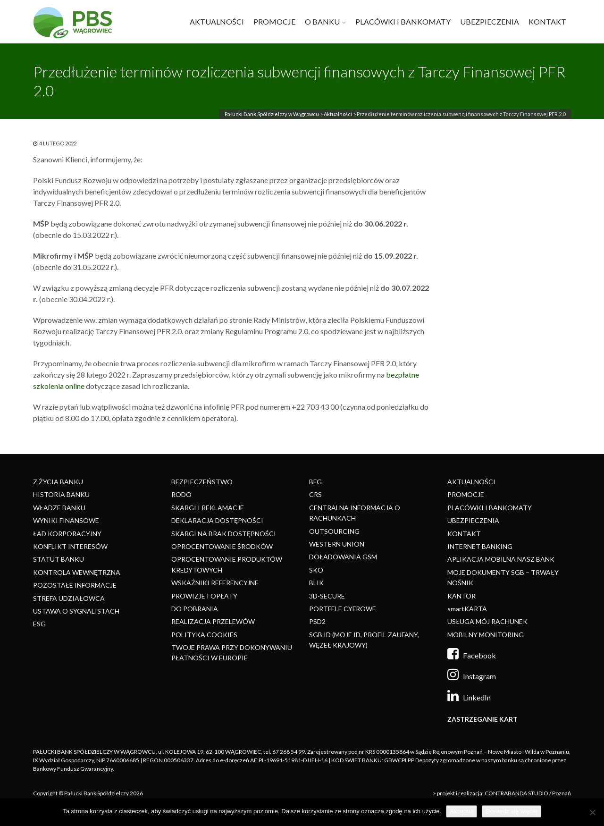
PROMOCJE (274, 21)
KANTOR (461, 596)
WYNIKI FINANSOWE (66, 520)
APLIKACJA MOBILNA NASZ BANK (500, 559)
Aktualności (338, 114)
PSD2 (317, 621)
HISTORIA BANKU (61, 494)
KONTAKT (547, 21)
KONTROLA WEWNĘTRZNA (76, 572)
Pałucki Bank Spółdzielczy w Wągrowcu (272, 114)
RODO (181, 494)
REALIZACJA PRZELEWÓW (213, 621)
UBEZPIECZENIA (489, 21)
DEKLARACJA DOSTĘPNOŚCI (217, 520)
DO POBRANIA (194, 609)
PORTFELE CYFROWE (342, 609)
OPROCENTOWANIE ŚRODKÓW (222, 546)
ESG (39, 624)
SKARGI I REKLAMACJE (207, 508)
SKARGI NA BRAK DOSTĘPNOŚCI (223, 534)
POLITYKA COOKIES (204, 635)
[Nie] (592, 812)
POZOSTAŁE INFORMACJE (75, 585)
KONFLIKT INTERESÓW (70, 546)
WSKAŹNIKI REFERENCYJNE (215, 583)
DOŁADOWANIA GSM (343, 557)
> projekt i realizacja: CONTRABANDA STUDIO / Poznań (502, 793)
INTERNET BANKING (479, 546)
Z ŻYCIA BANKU (58, 482)
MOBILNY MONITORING (485, 635)
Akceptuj (461, 811)
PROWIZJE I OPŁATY (204, 596)
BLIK (316, 583)
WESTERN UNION (336, 544)
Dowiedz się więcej (511, 811)
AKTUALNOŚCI (217, 21)
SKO (316, 570)
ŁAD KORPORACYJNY (67, 534)
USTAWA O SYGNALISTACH (76, 611)
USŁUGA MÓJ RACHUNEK (487, 621)
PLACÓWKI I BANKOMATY (403, 21)
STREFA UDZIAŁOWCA (69, 598)
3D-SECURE (327, 596)
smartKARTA (467, 609)
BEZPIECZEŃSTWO (202, 482)
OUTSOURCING (334, 531)
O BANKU (322, 21)
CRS (315, 494)
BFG (315, 482)
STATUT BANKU (58, 559)
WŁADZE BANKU (59, 508)
